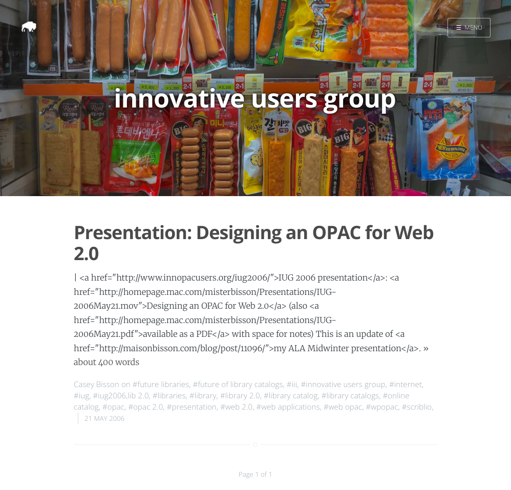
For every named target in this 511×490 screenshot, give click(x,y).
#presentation (192, 407)
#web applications (288, 407)
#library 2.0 (240, 396)
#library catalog (290, 396)
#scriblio (417, 407)
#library (203, 396)
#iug (81, 396)
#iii (292, 384)
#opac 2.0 (145, 407)
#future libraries (161, 384)
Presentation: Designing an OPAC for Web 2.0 (254, 243)
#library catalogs (350, 396)
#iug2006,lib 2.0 (120, 396)
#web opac (343, 407)
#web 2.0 (236, 407)
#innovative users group (343, 384)
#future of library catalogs (238, 384)
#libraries (169, 396)
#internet (405, 384)
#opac (113, 407)
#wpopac (382, 407)
